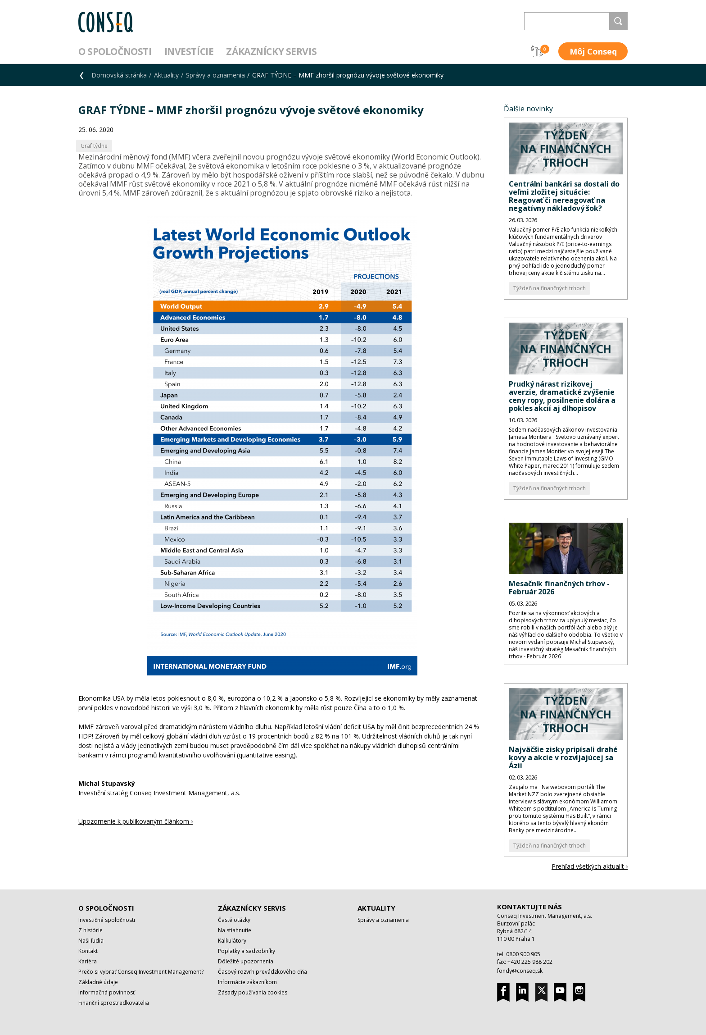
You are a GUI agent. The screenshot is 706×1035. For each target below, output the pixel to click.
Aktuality (166, 75)
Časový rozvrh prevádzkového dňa (262, 972)
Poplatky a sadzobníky (246, 951)
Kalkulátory (232, 940)
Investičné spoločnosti (106, 920)
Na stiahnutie (234, 930)
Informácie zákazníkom (247, 982)
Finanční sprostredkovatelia (113, 1003)
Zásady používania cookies (252, 992)
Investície (189, 51)
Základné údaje (98, 982)
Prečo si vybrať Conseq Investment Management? (141, 972)
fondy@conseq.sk (520, 971)
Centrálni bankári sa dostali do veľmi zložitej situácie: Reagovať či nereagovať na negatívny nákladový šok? (564, 196)
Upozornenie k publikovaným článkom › (135, 821)
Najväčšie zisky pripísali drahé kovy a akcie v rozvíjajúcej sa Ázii (563, 757)
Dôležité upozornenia (245, 961)
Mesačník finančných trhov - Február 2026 (559, 588)
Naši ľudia (91, 940)
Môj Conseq (593, 51)
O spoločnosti (115, 51)
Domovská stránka (119, 75)
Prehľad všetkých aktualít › (590, 866)
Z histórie (90, 930)
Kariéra (87, 961)
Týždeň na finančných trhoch (549, 288)
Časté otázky (234, 920)
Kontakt (88, 951)
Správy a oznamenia (215, 75)
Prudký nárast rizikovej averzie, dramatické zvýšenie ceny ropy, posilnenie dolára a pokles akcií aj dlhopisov (562, 396)
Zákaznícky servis (271, 51)
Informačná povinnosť (106, 992)
